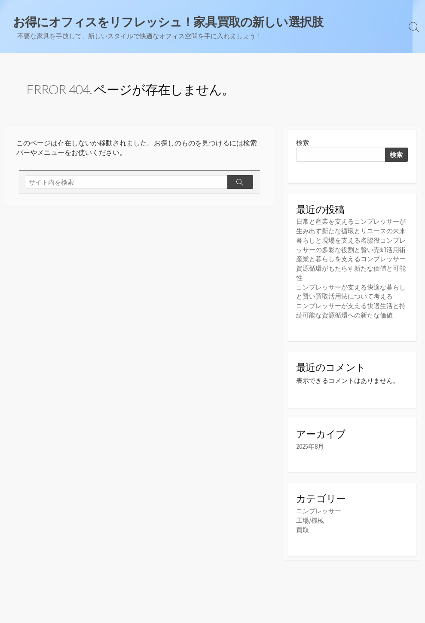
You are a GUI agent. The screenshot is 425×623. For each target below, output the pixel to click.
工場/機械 (310, 519)
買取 (302, 528)
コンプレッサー (318, 510)
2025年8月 (310, 445)
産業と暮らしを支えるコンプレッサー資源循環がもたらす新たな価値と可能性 (351, 268)
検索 (302, 143)
